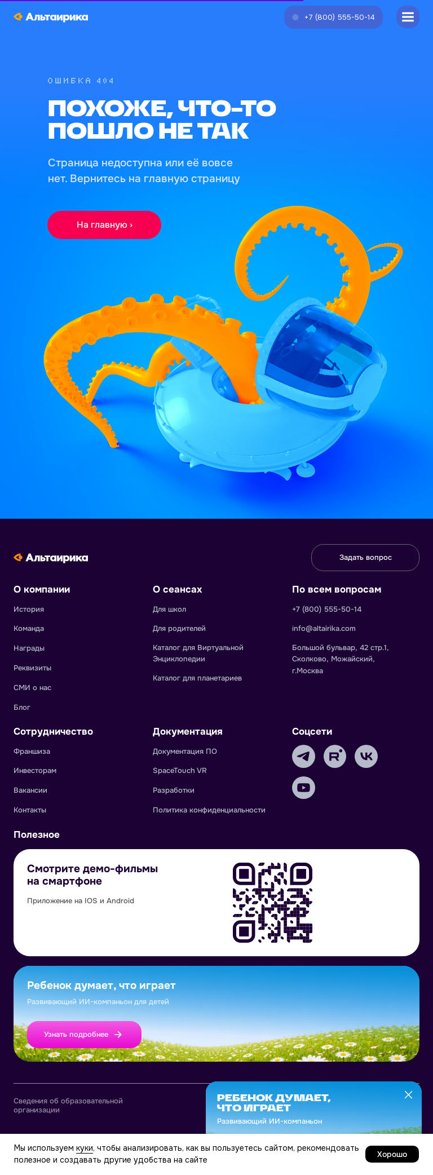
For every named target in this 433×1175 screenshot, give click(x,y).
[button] (333, 17)
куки (84, 1148)
